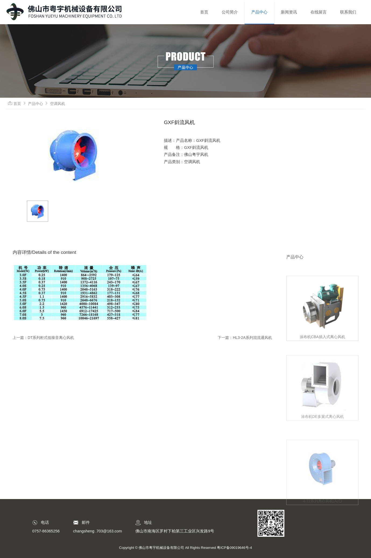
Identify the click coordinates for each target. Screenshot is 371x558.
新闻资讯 (289, 12)
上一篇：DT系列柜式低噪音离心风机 (43, 337)
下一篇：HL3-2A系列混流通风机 (245, 337)
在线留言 (318, 12)
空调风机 (57, 103)
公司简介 (230, 12)
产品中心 (259, 12)
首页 (204, 12)
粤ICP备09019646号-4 (234, 548)
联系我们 (348, 12)
